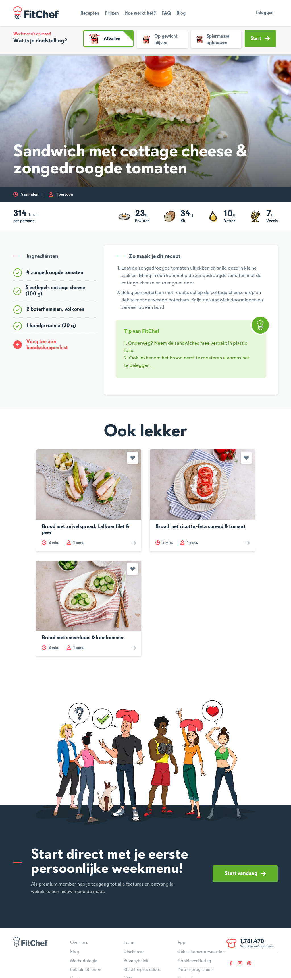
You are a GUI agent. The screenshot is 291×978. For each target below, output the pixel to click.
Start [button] (260, 38)
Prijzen (112, 13)
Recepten (89, 13)
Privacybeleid (137, 961)
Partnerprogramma (195, 969)
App (181, 942)
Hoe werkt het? (140, 13)
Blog (181, 13)
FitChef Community (36, 13)
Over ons (79, 942)
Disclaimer (134, 952)
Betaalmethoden (85, 969)
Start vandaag (245, 873)
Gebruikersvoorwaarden (201, 952)
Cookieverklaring (194, 961)
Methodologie (83, 961)
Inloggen (265, 13)
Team (129, 942)
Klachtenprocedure (142, 969)
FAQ (166, 13)
